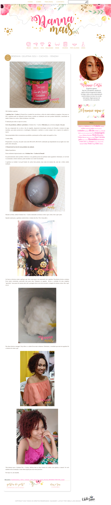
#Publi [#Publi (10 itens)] (80, 126)
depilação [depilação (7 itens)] (87, 130)
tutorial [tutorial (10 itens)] (81, 143)
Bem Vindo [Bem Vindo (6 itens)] (91, 126)
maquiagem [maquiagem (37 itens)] (100, 133)
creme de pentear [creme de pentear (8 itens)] (98, 128)
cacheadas (26, 479)
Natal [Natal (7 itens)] (88, 137)
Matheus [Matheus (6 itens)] (80, 135)
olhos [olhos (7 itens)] (93, 137)
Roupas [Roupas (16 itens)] (91, 141)
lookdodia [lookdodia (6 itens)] (88, 133)
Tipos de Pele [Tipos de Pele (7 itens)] (100, 141)
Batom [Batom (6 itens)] (83, 126)
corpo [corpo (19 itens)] (92, 128)
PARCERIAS (49, 2)
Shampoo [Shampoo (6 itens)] (96, 141)
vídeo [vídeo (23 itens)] (97, 143)
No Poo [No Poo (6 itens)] (90, 137)
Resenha (46, 479)
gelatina (41, 479)
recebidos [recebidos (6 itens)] (86, 139)
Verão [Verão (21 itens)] (90, 143)
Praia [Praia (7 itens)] (83, 139)
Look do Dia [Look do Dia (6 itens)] (83, 133)
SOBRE (38, 2)
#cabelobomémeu (15, 479)
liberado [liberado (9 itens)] (103, 130)
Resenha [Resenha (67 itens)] (92, 139)
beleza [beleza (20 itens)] (87, 126)
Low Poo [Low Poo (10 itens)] (92, 133)
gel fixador (36, 479)
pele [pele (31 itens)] (80, 139)
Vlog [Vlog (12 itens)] (93, 143)
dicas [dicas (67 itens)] (91, 130)
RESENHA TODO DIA (54, 479)
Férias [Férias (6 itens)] (100, 130)
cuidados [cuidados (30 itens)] (81, 130)
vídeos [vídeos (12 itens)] (101, 143)
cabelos (22, 479)
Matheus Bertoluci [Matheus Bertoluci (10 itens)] (87, 135)
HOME (30, 2)
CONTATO (60, 2)
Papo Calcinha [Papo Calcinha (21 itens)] (100, 137)
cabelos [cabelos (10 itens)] (102, 126)
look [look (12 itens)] (79, 133)
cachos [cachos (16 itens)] (83, 128)
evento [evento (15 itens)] (96, 131)
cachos (31, 479)
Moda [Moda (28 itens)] (94, 135)
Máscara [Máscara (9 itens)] (84, 137)
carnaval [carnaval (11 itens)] (87, 128)
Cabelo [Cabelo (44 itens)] (97, 126)
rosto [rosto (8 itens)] (88, 141)
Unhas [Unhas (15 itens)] (85, 143)
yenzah (62, 479)
